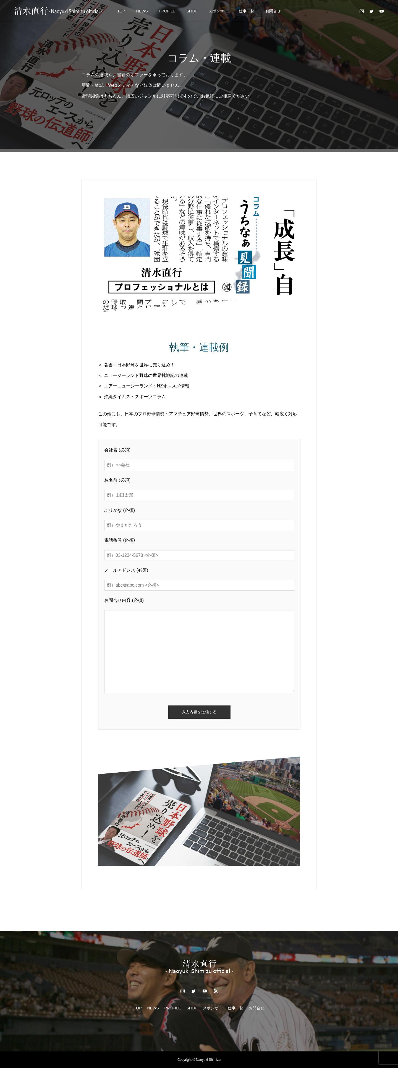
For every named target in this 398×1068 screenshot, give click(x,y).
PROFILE (167, 11)
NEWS (142, 11)
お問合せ (273, 11)
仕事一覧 (246, 11)
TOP (121, 11)
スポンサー (218, 11)
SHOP (191, 11)
